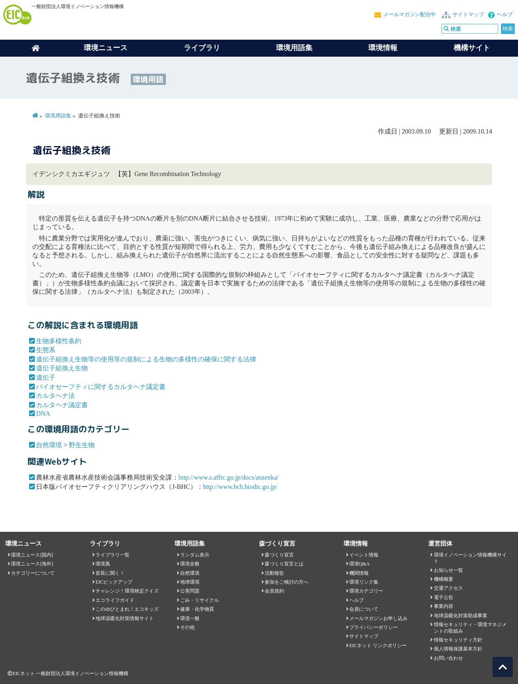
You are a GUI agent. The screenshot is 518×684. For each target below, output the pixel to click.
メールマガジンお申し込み (378, 618)
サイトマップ (468, 14)
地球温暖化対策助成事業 (460, 615)
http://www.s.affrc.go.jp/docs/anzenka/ (228, 477)
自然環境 (49, 445)
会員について (363, 609)
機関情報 (359, 573)
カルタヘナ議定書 (62, 404)
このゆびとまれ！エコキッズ (127, 609)
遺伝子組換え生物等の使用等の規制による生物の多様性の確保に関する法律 (146, 359)
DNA (43, 413)
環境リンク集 (363, 582)
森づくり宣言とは (284, 564)
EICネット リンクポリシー (378, 645)
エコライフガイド (115, 600)
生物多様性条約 (58, 341)
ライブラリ (202, 48)
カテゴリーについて (33, 573)
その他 (187, 627)
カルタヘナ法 (55, 395)
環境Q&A (359, 564)
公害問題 (190, 591)
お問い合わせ (448, 658)
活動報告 (274, 573)
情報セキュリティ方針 (458, 640)
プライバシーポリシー (373, 627)
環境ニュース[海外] (32, 564)
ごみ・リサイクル (199, 600)
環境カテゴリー (366, 591)
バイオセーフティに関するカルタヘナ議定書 (101, 386)
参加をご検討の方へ (286, 582)
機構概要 (443, 579)
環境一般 (190, 618)
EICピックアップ (114, 582)
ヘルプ (505, 14)
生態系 (45, 349)
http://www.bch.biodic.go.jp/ (240, 486)
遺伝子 (45, 377)
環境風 (103, 564)
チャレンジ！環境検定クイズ (127, 591)
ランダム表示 (194, 555)
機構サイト (472, 48)
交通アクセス (448, 588)
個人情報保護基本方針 (458, 649)
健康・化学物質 (197, 609)
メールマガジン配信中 (409, 14)
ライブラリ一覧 (113, 555)
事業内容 (443, 606)
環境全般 (190, 564)
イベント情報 (363, 555)
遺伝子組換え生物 (62, 368)
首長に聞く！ (110, 573)
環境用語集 (294, 48)
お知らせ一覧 (448, 570)
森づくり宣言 (279, 555)
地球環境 (190, 582)
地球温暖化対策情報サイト (125, 618)
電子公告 (443, 597)
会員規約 (274, 591)
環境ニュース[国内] (32, 555)
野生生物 (82, 445)
